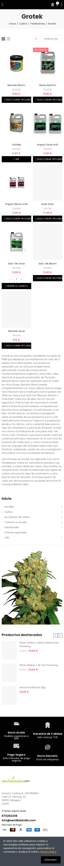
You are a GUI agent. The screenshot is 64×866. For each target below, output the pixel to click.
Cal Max (16, 144)
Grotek (16, 89)
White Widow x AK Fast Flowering (38, 665)
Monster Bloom (16, 85)
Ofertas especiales (15, 532)
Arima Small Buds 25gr (32, 687)
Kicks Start (47, 204)
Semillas (9, 506)
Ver (17, 159)
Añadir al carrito (16, 285)
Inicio (6, 498)
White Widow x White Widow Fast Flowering (39, 644)
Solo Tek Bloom (48, 263)
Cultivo (8, 512)
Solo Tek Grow (16, 263)
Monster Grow (16, 331)
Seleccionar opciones (18, 99)
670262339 (9, 816)
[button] (55, 635)
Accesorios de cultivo (17, 517)
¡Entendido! (51, 859)
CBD (6, 537)
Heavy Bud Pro (47, 85)
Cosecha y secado (15, 522)
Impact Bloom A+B (16, 204)
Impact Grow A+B (47, 144)
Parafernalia (11, 527)
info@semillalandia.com (19, 820)
